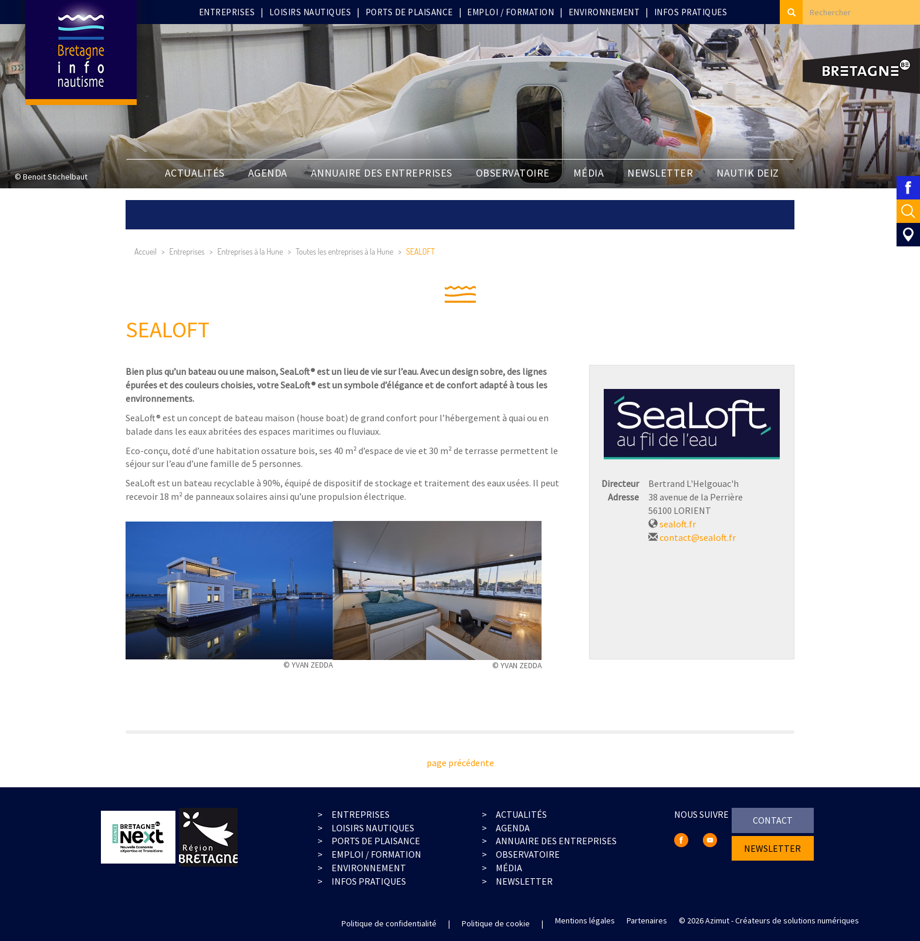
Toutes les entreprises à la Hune (344, 251)
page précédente (460, 763)
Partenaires (647, 920)
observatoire (528, 854)
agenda (513, 828)
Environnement (604, 12)
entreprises (361, 814)
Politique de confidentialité (389, 923)
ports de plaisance (376, 841)
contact (773, 820)
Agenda (268, 173)
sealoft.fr (677, 524)
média (509, 868)
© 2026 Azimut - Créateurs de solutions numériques (769, 920)
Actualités (195, 173)
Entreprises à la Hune (250, 251)
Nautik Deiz (747, 173)
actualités (521, 814)
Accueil (145, 251)
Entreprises (227, 12)
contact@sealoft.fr (697, 537)
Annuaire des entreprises (381, 173)
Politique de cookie (496, 923)
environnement (369, 868)
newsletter (660, 173)
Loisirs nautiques (310, 12)
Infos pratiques (691, 12)
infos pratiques (369, 881)
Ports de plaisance (409, 12)
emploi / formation (376, 854)
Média (588, 173)
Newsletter (524, 881)
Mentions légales (585, 920)
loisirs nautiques (373, 828)
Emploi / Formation (510, 12)
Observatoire (513, 173)
